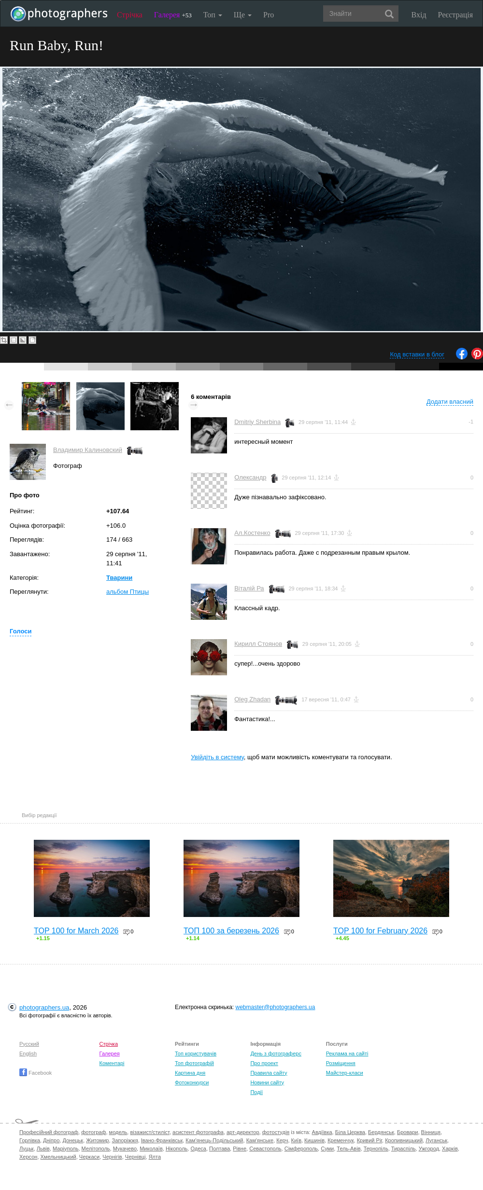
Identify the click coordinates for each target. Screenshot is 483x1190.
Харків (450, 1148)
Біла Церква (350, 1132)
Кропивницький (404, 1140)
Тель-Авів (348, 1148)
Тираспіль (403, 1148)
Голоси (20, 631)
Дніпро (51, 1140)
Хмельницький (58, 1157)
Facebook (35, 1073)
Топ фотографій (194, 1063)
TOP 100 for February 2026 (380, 931)
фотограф (93, 1132)
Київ (296, 1140)
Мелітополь (96, 1148)
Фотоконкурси (192, 1082)
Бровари (407, 1132)
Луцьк (26, 1148)
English (28, 1053)
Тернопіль (376, 1148)
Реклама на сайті (347, 1053)
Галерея (173, 15)
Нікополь (176, 1148)
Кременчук (340, 1140)
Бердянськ (381, 1132)
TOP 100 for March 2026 (76, 931)
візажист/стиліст (149, 1132)
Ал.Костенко (252, 532)
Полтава (219, 1148)
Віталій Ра (249, 588)
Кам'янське (260, 1140)
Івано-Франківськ (162, 1140)
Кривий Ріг (369, 1140)
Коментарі (112, 1063)
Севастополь (265, 1148)
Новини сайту (267, 1082)
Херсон (28, 1157)
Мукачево (125, 1148)
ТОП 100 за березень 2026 (231, 931)
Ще (243, 15)
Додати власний (449, 401)
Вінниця (430, 1132)
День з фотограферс (275, 1053)
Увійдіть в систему (217, 757)
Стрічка (129, 15)
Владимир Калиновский (87, 449)
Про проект (264, 1063)
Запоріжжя (125, 1140)
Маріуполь (65, 1148)
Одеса (198, 1148)
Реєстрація (455, 15)
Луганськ (436, 1140)
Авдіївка (322, 1132)
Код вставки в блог (417, 354)
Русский (29, 1044)
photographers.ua (44, 1007)
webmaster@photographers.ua (275, 1007)
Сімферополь (301, 1148)
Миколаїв (151, 1148)
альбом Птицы (127, 591)
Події (256, 1092)
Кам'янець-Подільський (214, 1140)
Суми (327, 1148)
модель (118, 1132)
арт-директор (243, 1132)
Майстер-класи (344, 1073)
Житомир (97, 1140)
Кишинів (314, 1140)
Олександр (250, 477)
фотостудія (276, 1132)
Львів (43, 1148)
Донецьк (72, 1140)
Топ (212, 15)
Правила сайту (268, 1073)
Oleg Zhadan (252, 699)
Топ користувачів (195, 1053)
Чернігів (112, 1157)
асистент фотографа (198, 1132)
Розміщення (340, 1063)
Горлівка (29, 1140)
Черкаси (89, 1157)
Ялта (155, 1157)
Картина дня (190, 1073)
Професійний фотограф (48, 1132)
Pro (268, 15)
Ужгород (429, 1148)
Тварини (119, 577)
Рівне (239, 1148)
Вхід (419, 15)
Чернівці (135, 1157)
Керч (282, 1140)
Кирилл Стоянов (258, 643)
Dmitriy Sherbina (257, 421)
